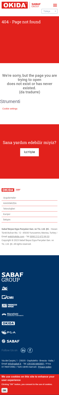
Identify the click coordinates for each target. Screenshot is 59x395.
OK (4, 392)
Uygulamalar (9, 197)
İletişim (6, 219)
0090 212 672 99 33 (39, 236)
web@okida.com (16, 236)
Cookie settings (9, 108)
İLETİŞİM (29, 152)
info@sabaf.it (14, 363)
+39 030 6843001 (35, 363)
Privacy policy (44, 367)
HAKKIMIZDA (10, 203)
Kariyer (6, 214)
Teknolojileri (9, 208)
